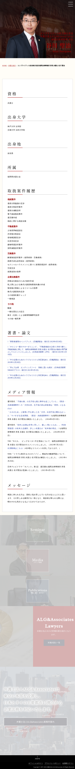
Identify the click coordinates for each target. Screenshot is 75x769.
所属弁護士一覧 (54, 643)
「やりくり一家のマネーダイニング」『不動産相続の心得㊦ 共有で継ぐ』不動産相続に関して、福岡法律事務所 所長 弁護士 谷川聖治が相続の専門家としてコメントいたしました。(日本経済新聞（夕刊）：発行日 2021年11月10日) (37, 350)
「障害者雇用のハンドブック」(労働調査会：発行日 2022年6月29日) (35, 342)
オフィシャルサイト (35, 763)
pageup (37, 758)
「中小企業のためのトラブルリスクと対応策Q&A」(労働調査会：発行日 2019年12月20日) (37, 361)
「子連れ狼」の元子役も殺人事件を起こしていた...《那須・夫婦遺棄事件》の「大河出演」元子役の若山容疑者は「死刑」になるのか (37, 405)
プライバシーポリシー (53, 763)
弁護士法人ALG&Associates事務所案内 (35, 722)
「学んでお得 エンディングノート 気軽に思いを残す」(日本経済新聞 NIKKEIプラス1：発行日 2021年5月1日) (37, 369)
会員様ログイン (68, 763)
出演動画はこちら (15, 448)
